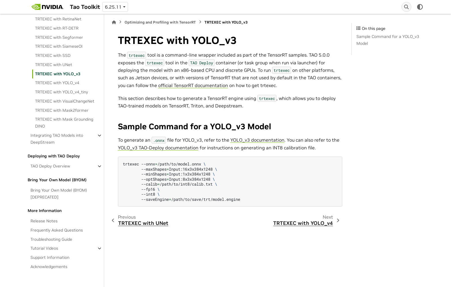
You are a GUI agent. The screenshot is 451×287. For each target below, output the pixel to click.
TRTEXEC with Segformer (59, 37)
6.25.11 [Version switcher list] (113, 7)
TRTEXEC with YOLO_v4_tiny (61, 92)
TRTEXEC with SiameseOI (59, 46)
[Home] (114, 22)
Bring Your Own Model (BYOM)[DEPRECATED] (58, 194)
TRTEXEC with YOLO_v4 (57, 82)
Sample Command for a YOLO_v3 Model (387, 40)
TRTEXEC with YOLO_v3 (57, 73)
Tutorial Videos (44, 248)
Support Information (49, 257)
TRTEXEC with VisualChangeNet (64, 101)
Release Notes (44, 221)
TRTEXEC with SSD (52, 55)
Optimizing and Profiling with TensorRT (160, 22)
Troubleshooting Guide (51, 239)
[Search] (406, 7)
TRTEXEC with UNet (53, 64)
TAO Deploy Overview (50, 166)
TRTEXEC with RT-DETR (57, 28)
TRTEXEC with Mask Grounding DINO (64, 123)
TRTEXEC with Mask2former (62, 110)
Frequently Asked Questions (56, 230)
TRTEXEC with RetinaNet (58, 19)
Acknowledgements (48, 266)
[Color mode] (419, 7)
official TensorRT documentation (193, 85)
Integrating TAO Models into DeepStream (56, 139)
